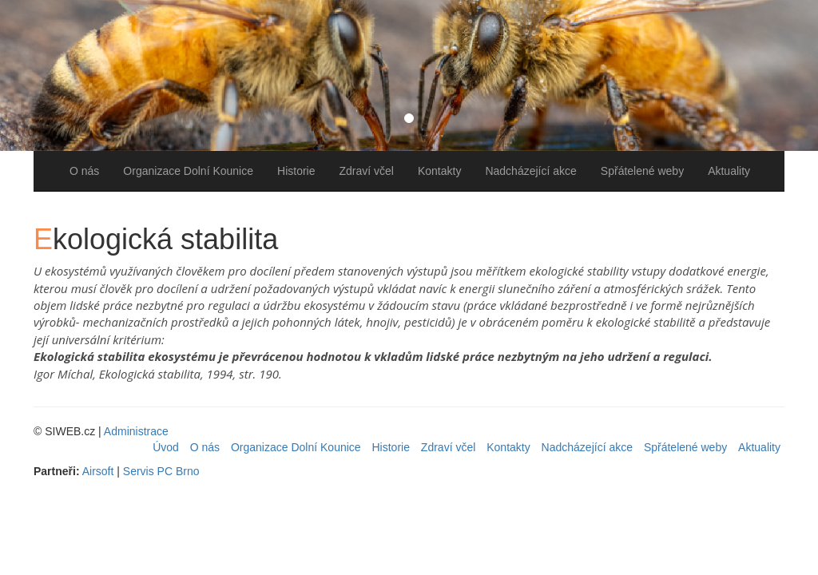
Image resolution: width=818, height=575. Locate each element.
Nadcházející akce (530, 171)
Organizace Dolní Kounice (188, 171)
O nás (84, 171)
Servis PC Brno (161, 471)
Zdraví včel (366, 171)
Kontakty (439, 171)
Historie (296, 171)
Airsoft (98, 471)
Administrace (136, 431)
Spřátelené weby (642, 171)
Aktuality (729, 171)
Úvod (166, 447)
